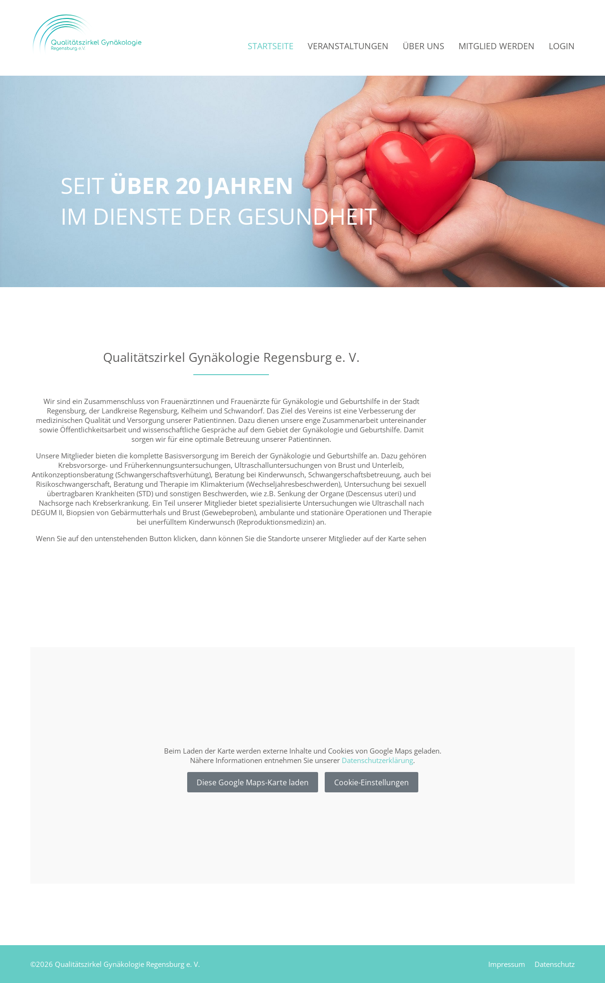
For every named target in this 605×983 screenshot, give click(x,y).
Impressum (506, 964)
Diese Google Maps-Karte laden (253, 782)
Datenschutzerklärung (377, 760)
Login (562, 46)
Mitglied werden (496, 46)
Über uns (423, 46)
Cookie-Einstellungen (371, 782)
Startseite (271, 46)
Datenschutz (555, 964)
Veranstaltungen (348, 46)
